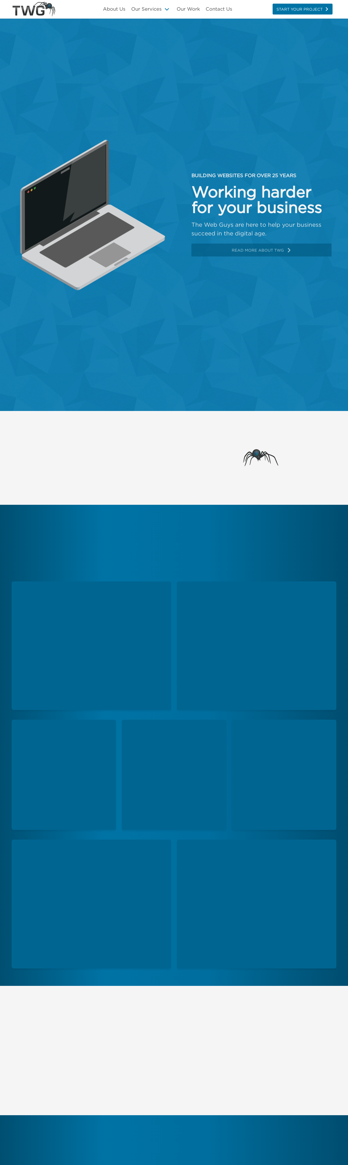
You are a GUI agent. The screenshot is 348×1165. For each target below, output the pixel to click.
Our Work (188, 8)
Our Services (146, 8)
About (114, 9)
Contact (219, 9)
